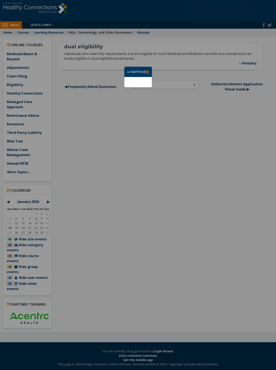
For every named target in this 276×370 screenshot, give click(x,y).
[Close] (147, 72)
